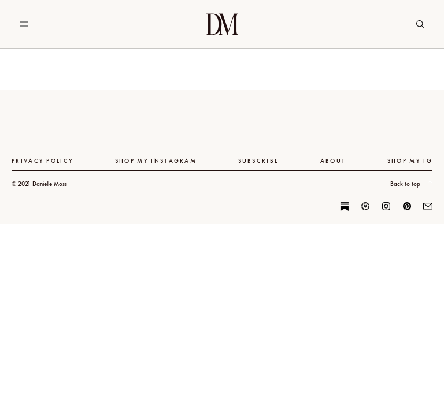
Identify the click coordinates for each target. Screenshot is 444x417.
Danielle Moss (222, 24)
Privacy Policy (42, 160)
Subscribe (258, 160)
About (333, 160)
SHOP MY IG (409, 160)
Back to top (411, 184)
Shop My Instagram (156, 160)
